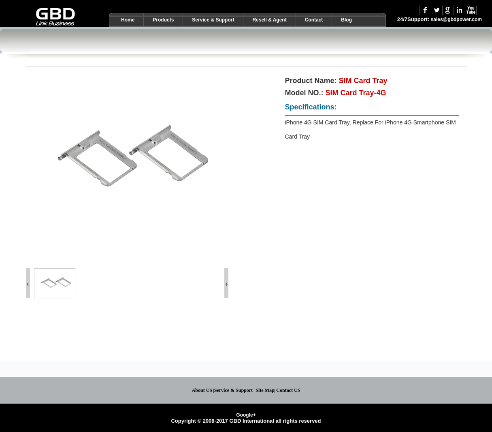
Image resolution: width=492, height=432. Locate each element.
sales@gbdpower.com (456, 19)
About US (202, 390)
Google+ (246, 415)
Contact (314, 20)
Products (163, 20)
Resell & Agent (269, 20)
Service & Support (213, 20)
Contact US (288, 390)
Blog (346, 20)
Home (127, 20)
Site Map (265, 390)
